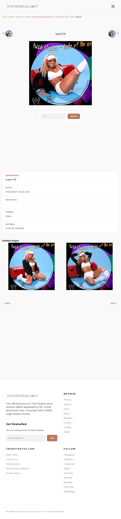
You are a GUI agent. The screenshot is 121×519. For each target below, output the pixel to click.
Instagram (69, 454)
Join (52, 438)
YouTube (68, 473)
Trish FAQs (11, 454)
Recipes (68, 418)
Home (5, 17)
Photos (11, 17)
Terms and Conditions (17, 468)
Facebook (69, 464)
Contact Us (12, 459)
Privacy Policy (13, 473)
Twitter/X (68, 459)
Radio (67, 432)
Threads (68, 477)
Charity (67, 427)
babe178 (11, 179)
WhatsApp (69, 491)
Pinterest (68, 487)
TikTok (67, 468)
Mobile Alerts (13, 464)
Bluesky (68, 482)
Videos (67, 404)
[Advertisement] (60, 146)
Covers (67, 422)
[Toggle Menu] (113, 6)
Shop (66, 409)
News (67, 413)
